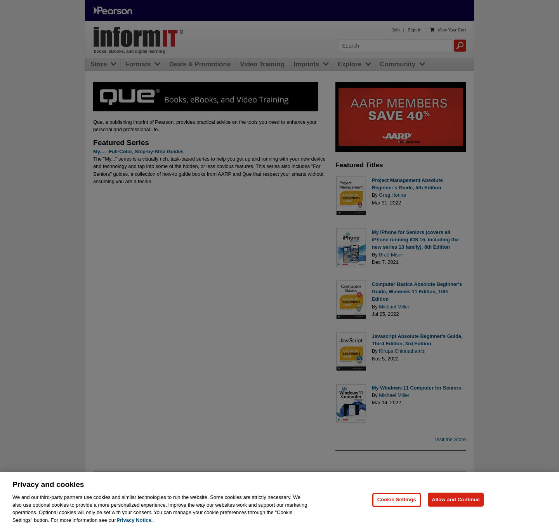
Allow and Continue (456, 503)
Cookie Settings (396, 503)
